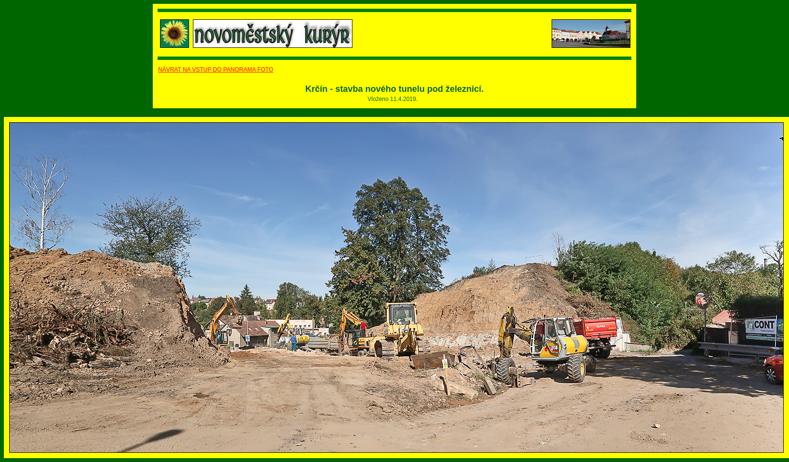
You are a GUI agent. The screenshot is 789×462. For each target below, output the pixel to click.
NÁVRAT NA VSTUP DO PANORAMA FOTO (215, 69)
